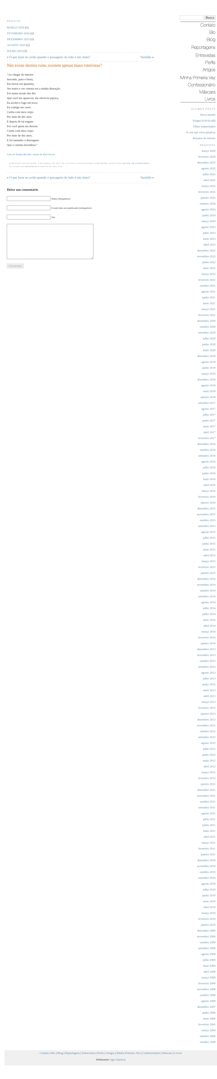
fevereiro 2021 (206, 315)
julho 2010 (209, 889)
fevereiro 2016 (206, 496)
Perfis (100, 1053)
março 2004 (209, 1030)
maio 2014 (209, 619)
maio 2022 (209, 268)
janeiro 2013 (208, 713)
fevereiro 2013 (206, 707)
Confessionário (151, 1053)
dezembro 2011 (206, 789)
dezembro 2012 (206, 719)
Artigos (110, 1053)
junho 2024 (209, 215)
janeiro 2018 (208, 397)
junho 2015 (209, 543)
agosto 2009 (208, 954)
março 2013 (209, 702)
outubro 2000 (208, 1036)
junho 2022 (209, 262)
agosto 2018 (208, 385)
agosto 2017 (208, 408)
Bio (53, 1053)
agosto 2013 (208, 672)
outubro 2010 (208, 872)
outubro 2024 (208, 203)
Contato (44, 1053)
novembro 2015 (206, 514)
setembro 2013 (207, 666)
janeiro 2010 (208, 924)
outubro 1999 (208, 1042)
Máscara (167, 1053)
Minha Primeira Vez (128, 1053)
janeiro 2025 (208, 197)
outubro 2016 (208, 449)
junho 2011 (208, 825)
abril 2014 (209, 625)
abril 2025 (209, 180)
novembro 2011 (206, 795)
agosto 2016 (208, 461)
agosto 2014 (208, 602)
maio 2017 (209, 426)
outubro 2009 (208, 942)
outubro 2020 (208, 326)
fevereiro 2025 (206, 191)
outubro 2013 (208, 661)
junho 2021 (209, 297)
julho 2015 (209, 537)
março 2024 (209, 221)
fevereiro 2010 (206, 918)
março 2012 (209, 772)
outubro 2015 (208, 520)
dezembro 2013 (206, 649)
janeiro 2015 (208, 573)
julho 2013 (209, 678)
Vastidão (145, 57)
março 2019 (209, 373)
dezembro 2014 (206, 578)
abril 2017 (209, 432)
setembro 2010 (207, 877)
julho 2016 (209, 467)
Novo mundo (207, 114)
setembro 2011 (206, 807)
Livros (178, 1053)
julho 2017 (209, 414)
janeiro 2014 (208, 643)
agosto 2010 (208, 883)
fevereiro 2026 (206, 156)
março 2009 (209, 977)
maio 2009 (209, 965)
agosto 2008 (208, 1001)
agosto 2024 (208, 209)
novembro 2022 (206, 256)
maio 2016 (209, 479)
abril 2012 (209, 766)
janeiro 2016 (208, 502)
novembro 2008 (206, 989)
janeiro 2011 (208, 854)
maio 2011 (209, 831)
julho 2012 (209, 748)
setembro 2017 (207, 403)
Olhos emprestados (204, 126)
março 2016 (209, 490)
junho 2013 (209, 684)
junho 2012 (209, 754)
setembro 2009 (207, 948)
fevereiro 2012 (206, 778)
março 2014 (209, 631)
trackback (31, 167)
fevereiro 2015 (206, 567)
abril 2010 (209, 907)
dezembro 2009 (206, 930)
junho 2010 (209, 895)
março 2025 (209, 186)
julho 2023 (209, 233)
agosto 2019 (208, 362)
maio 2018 (209, 391)
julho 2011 (209, 819)
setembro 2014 (207, 596)
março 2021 (209, 309)
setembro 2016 (207, 455)
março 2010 (209, 913)
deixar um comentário (136, 163)
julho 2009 (209, 960)
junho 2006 (209, 1012)
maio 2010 (209, 901)
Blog (104, 163)
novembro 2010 (206, 866)
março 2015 (209, 561)
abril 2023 (209, 244)
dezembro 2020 (206, 320)
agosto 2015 (208, 532)
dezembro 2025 (206, 162)
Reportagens (72, 1053)
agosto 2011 (208, 813)
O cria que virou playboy (201, 132)
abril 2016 (209, 485)
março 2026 (209, 150)
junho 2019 (209, 367)
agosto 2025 (208, 168)
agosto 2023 (208, 227)
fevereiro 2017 (206, 438)
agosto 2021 (208, 291)
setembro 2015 (207, 526)
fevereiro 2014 (206, 637)
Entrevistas (88, 1053)
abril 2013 (209, 696)
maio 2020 (209, 350)
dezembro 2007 (206, 1006)
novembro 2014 (206, 584)
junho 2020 (209, 344)
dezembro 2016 (206, 444)
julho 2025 (209, 174)
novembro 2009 (206, 936)
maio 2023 (209, 238)
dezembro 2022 (206, 250)
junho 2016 (209, 473)
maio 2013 (209, 690)
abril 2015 (209, 555)
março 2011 (208, 842)
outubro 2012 (208, 731)
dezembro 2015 (206, 508)
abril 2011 (210, 836)
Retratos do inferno (204, 138)
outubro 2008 (208, 995)
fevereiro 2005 (206, 1024)
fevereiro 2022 (206, 279)
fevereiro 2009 (206, 983)
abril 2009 (209, 971)
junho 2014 (209, 614)
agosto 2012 (208, 743)
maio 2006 (209, 1018)
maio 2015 (209, 549)
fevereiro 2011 (207, 848)
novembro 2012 (206, 725)
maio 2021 (209, 303)
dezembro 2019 (206, 356)
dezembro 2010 (206, 860)
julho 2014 (209, 608)
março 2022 (209, 274)
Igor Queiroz (118, 1059)
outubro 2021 (208, 285)
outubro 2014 (208, 590)
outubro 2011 (207, 801)
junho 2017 (209, 420)
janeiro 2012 (208, 784)
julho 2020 (209, 338)
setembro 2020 (207, 332)
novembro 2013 (206, 655)
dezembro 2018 (206, 379)
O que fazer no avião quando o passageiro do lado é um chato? (49, 57)
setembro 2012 (207, 737)
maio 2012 (209, 760)
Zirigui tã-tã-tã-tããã (204, 120)
